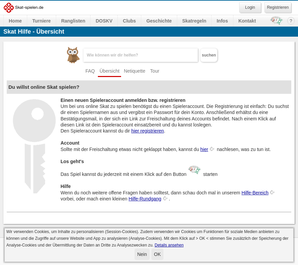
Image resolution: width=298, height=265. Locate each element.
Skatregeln (194, 21)
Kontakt (247, 21)
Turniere (41, 21)
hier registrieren (147, 131)
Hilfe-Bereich (254, 192)
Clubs (129, 21)
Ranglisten (73, 21)
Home (15, 21)
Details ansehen (169, 245)
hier (204, 149)
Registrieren (278, 7)
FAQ (90, 71)
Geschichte (159, 21)
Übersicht (109, 71)
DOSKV (104, 21)
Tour (154, 71)
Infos (222, 21)
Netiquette (134, 71)
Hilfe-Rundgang (144, 198)
